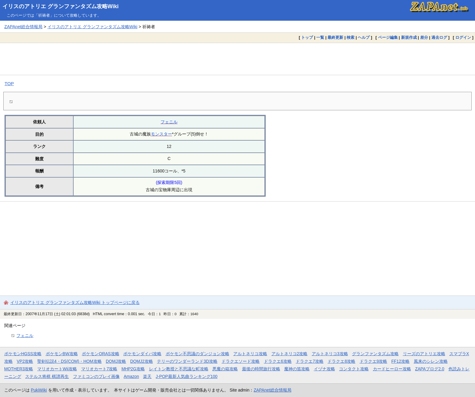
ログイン (463, 37)
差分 (424, 37)
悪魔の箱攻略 (225, 368)
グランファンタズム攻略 (375, 353)
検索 (350, 37)
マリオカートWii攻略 (57, 368)
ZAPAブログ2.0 (429, 368)
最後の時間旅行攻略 (261, 368)
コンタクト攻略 (354, 368)
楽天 (147, 376)
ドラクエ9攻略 (373, 361)
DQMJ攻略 (116, 361)
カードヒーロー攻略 (392, 368)
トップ (307, 37)
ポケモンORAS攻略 (100, 353)
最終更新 (335, 37)
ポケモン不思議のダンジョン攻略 (197, 353)
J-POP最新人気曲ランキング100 (187, 376)
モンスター (161, 134)
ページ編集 (388, 37)
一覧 (320, 37)
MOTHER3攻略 (18, 368)
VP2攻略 (25, 361)
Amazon (131, 376)
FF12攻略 (400, 361)
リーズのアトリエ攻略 (424, 353)
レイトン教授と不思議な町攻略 (178, 368)
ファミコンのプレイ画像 (96, 376)
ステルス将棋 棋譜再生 (47, 376)
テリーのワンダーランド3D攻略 (187, 361)
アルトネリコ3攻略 (330, 353)
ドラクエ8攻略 (341, 361)
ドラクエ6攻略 (278, 361)
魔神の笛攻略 (297, 368)
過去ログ (439, 37)
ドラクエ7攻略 (310, 361)
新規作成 (409, 37)
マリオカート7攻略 (99, 368)
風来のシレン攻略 (431, 361)
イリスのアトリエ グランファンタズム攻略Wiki (60, 6)
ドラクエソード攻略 (240, 361)
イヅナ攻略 (324, 368)
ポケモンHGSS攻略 (23, 353)
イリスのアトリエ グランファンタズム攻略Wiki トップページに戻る (75, 302)
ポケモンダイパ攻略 (142, 353)
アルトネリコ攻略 (250, 353)
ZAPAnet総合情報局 (23, 26)
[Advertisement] (237, 58)
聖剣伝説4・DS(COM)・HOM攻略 (69, 361)
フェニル (169, 121)
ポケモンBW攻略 (62, 353)
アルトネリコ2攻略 (289, 353)
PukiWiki (39, 390)
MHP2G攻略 (133, 368)
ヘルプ (364, 37)
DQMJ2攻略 (141, 361)
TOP (9, 83)
